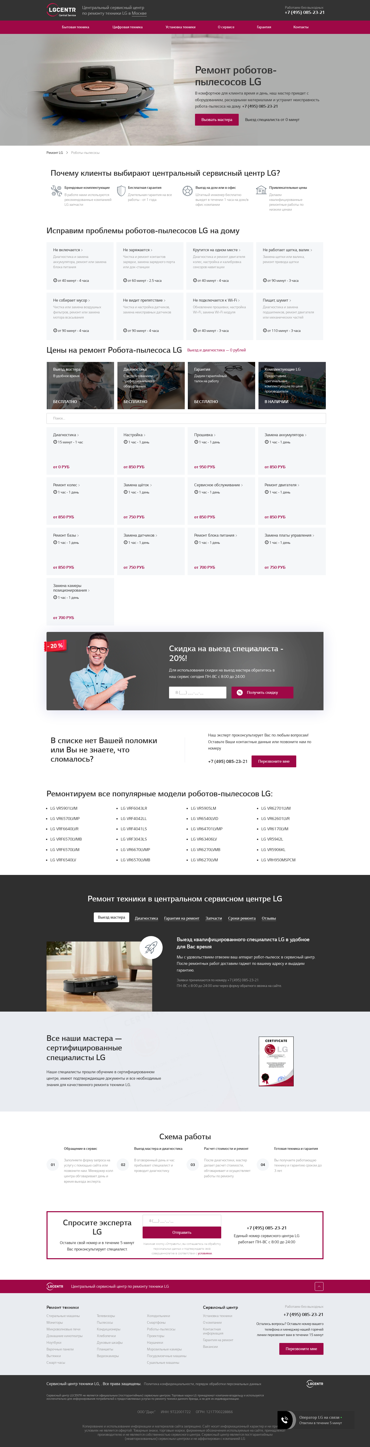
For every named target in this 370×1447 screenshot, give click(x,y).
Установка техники (181, 27)
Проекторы (155, 1334)
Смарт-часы (56, 1361)
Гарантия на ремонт (181, 916)
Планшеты (105, 1348)
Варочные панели (60, 1348)
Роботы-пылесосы (161, 1328)
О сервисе (226, 27)
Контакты (301, 27)
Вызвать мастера (216, 120)
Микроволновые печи (63, 1328)
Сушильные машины (163, 1361)
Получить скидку (256, 691)
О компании (212, 1321)
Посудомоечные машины (167, 1354)
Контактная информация (213, 1330)
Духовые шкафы (110, 1341)
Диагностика (146, 916)
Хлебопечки (106, 1334)
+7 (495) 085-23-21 (260, 106)
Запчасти (214, 916)
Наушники (155, 1341)
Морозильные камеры (164, 1348)
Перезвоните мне (274, 760)
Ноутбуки (54, 1341)
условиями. (205, 1252)
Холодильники (158, 1314)
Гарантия (264, 27)
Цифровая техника (128, 27)
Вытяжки (54, 1354)
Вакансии (210, 1345)
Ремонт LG (55, 152)
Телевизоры (106, 1314)
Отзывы (269, 916)
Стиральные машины (63, 1314)
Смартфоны (156, 1321)
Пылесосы (105, 1321)
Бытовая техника (75, 27)
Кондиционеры (109, 1328)
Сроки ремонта (242, 916)
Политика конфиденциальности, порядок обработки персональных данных (202, 1382)
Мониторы (55, 1321)
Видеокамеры (108, 1354)
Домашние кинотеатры (65, 1334)
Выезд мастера (111, 915)
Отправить (181, 1231)
